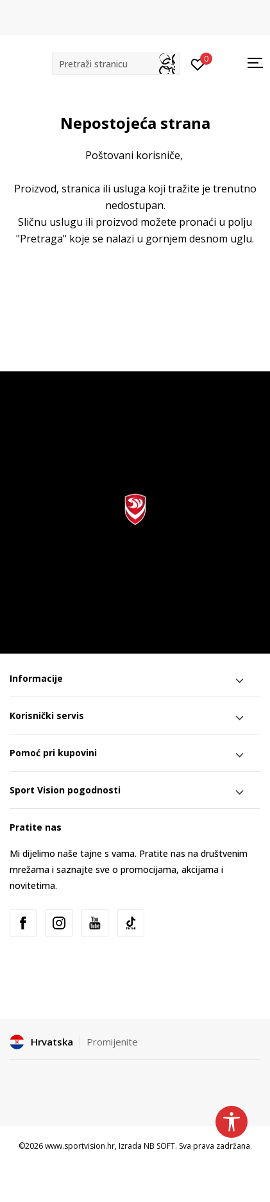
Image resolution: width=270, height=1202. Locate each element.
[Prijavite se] (198, 63)
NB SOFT (159, 1145)
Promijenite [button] (112, 1041)
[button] (116, 64)
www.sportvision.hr (80, 1145)
